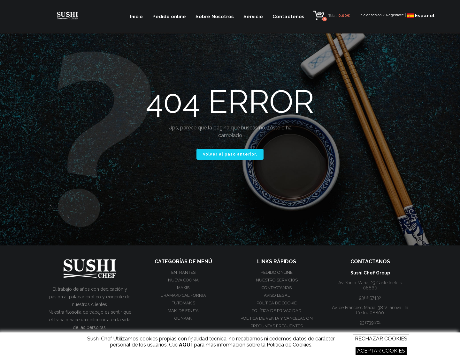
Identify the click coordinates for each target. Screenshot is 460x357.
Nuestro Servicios (277, 280)
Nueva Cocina (183, 280)
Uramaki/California (183, 295)
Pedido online (169, 16)
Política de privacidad (277, 310)
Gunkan (183, 318)
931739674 (370, 322)
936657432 (370, 297)
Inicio (136, 16)
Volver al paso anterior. (230, 154)
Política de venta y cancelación (277, 318)
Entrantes (183, 272)
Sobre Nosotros (214, 16)
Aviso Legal (277, 295)
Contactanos (277, 287)
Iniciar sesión (370, 15)
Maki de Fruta (183, 310)
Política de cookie (277, 303)
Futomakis (183, 303)
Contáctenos (288, 16)
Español (420, 15)
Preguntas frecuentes (276, 326)
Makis (183, 287)
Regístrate (395, 15)
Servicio (253, 16)
